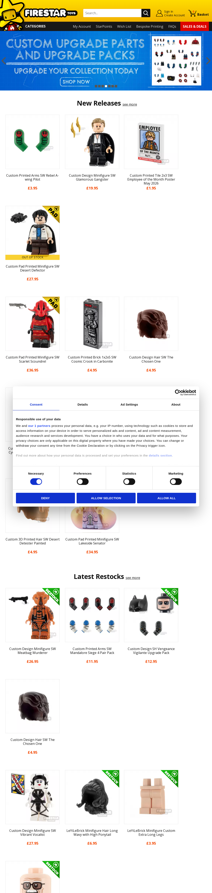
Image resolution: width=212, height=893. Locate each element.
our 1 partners (39, 425)
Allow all (167, 498)
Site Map (10, 858)
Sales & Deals (194, 26)
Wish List (124, 26)
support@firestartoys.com (75, 819)
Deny (45, 498)
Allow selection (106, 498)
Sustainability (13, 852)
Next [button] (208, 60)
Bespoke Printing (149, 26)
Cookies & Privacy (16, 840)
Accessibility (12, 846)
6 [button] (112, 86)
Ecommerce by (193, 888)
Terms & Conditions (18, 834)
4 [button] (106, 86)
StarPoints (104, 26)
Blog (6, 822)
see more (130, 104)
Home (7, 798)
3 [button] (102, 86)
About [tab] (176, 404)
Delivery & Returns (17, 828)
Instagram (133, 814)
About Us (10, 810)
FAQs (172, 26)
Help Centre (64, 805)
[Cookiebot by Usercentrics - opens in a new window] (178, 392)
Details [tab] (83, 404)
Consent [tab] (36, 404)
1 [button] (96, 86)
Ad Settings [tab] (129, 404)
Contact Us (63, 798)
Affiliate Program (68, 850)
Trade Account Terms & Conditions (82, 843)
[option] (106, 60)
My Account (82, 26)
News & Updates (16, 816)
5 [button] (109, 86)
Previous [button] (3, 60)
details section (160, 455)
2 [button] (99, 86)
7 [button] (116, 86)
